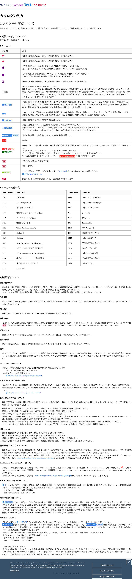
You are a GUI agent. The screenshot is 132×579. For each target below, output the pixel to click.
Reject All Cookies (107, 571)
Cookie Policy (14, 570)
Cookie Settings (107, 565)
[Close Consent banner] (128, 562)
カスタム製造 (64, 171)
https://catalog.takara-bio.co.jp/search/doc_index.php (35, 458)
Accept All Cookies (107, 576)
